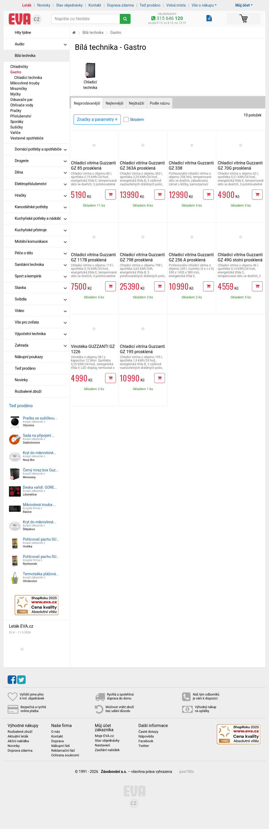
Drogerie (41, 161)
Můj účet (242, 5)
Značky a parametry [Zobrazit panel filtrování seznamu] (97, 119)
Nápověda (146, 736)
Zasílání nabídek (107, 750)
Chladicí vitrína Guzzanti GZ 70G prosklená (240, 165)
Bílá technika (41, 55)
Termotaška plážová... (41, 574)
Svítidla (41, 299)
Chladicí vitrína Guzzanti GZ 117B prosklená (93, 257)
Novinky (43, 5)
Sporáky (16, 122)
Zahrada (41, 345)
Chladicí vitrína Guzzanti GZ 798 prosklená (142, 257)
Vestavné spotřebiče (26, 138)
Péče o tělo (41, 253)
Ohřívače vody (21, 105)
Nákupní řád (60, 746)
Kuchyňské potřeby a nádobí (41, 218)
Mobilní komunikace (41, 241)
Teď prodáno (149, 5)
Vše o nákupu (203, 5)
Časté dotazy (148, 732)
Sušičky (16, 127)
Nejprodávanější (87, 103)
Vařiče (15, 133)
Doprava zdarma (120, 5)
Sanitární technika (41, 264)
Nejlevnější (114, 103)
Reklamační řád (63, 750)
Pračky (15, 111)
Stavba (41, 287)
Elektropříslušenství (41, 184)
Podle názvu (160, 103)
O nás (55, 732)
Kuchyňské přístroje (41, 230)
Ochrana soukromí (65, 755)
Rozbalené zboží (28, 391)
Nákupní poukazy (29, 356)
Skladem (137, 119)
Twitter (143, 746)
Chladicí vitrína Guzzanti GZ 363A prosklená (142, 165)
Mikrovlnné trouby (24, 83)
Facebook (145, 741)
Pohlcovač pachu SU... (41, 539)
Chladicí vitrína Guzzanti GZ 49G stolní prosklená (240, 257)
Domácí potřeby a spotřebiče (41, 149)
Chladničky (19, 66)
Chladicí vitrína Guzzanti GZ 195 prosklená (142, 349)
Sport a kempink (41, 276)
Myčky (15, 94)
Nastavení (102, 745)
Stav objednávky (69, 5)
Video (41, 311)
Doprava (57, 741)
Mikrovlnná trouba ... (39, 505)
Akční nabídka (18, 741)
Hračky (41, 195)
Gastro (15, 72)
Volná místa (176, 5)
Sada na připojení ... (39, 435)
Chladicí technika (28, 78)
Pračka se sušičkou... (40, 418)
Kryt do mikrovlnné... (39, 453)
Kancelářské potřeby (41, 207)
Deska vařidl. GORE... (40, 487)
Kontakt (95, 5)
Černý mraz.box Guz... (41, 470)
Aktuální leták (18, 736)
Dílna (41, 172)
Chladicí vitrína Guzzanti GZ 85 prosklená (93, 165)
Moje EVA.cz (104, 736)
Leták (27, 5)
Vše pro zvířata (41, 322)
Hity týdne (23, 32)
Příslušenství (20, 116)
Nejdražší (136, 103)
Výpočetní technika (41, 334)
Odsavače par (21, 100)
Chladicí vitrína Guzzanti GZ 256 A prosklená (191, 257)
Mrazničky (18, 89)
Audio (41, 44)
